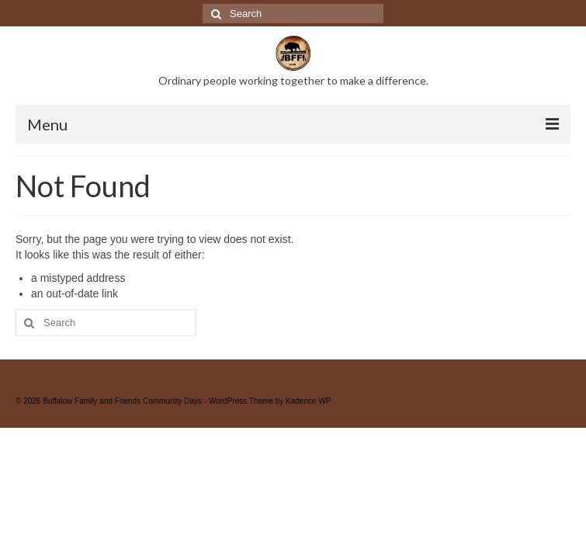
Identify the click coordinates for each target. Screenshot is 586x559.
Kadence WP (308, 401)
